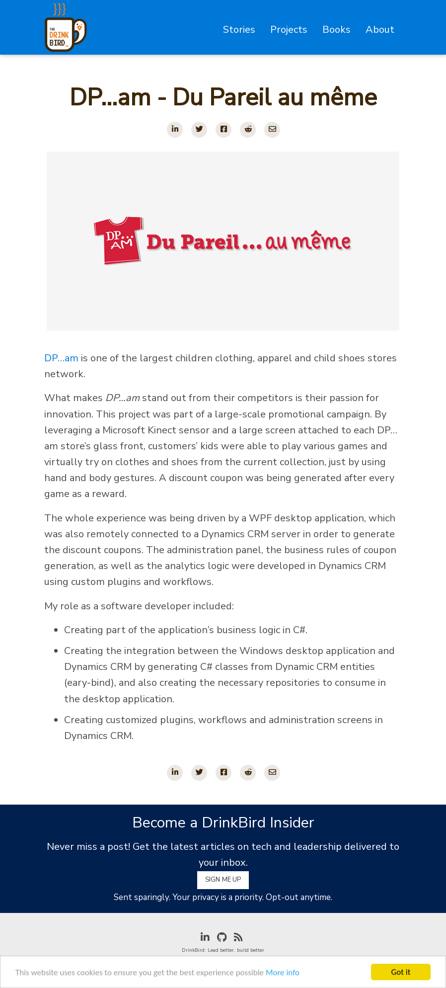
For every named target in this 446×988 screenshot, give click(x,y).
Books (336, 29)
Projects (288, 29)
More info (282, 974)
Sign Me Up (223, 879)
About (380, 29)
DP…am (61, 358)
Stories (239, 29)
